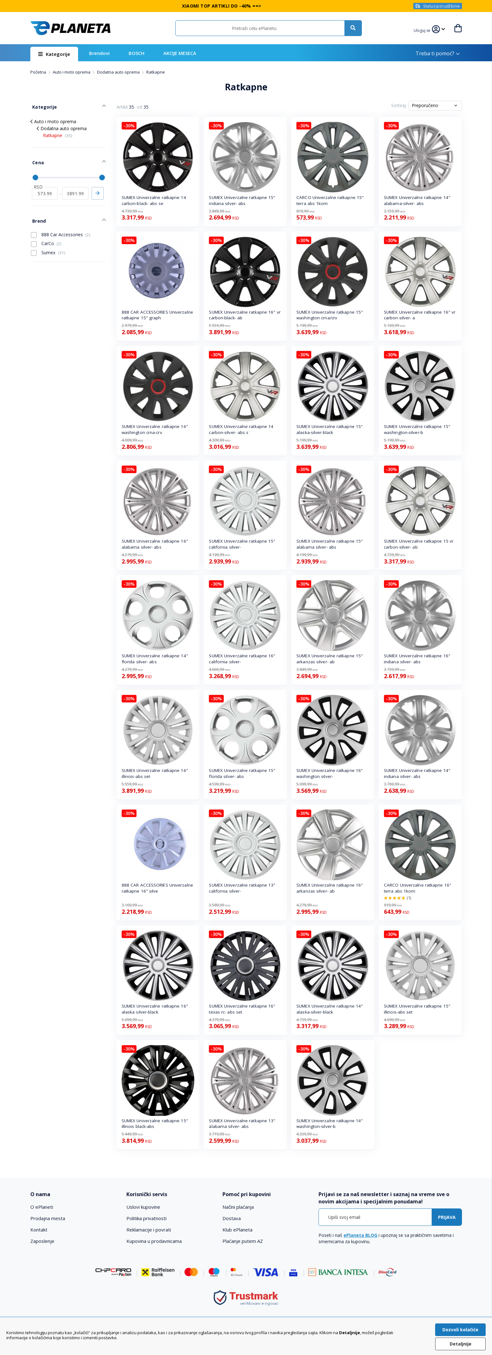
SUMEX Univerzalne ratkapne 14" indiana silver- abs (417, 773)
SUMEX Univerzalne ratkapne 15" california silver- (242, 544)
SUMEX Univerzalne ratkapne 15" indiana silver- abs (242, 200)
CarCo (46, 233)
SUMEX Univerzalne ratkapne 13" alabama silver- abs (242, 1123)
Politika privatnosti (146, 1218)
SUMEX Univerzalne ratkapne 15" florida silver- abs (242, 773)
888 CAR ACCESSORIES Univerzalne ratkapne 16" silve (157, 888)
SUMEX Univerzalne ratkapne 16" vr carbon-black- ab (244, 315)
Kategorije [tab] (42, 105)
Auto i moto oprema (72, 72)
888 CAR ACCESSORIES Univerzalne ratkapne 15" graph (157, 315)
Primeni (98, 185)
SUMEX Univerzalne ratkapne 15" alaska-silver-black (329, 429)
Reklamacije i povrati (148, 1229)
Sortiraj (398, 105)
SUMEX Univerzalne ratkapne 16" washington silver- (329, 773)
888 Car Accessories (60, 224)
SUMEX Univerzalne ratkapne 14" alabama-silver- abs (417, 200)
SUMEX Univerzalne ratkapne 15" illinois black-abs (155, 1123)
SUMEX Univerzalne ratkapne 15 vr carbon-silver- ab (418, 544)
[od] (45, 185)
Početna (38, 72)
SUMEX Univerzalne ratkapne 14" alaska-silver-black (329, 1009)
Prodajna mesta (47, 1218)
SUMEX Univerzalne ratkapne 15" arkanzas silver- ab (329, 659)
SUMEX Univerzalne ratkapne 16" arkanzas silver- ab (329, 888)
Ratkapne (57, 132)
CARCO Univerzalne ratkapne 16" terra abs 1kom (417, 888)
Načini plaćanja (238, 1207)
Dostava (231, 1218)
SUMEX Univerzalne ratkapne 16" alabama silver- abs (155, 544)
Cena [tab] (36, 157)
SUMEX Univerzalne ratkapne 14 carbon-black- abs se (154, 200)
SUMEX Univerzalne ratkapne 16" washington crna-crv (155, 429)
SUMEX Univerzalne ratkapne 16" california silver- (242, 659)
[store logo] (70, 28)
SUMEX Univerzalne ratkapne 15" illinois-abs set (417, 1009)
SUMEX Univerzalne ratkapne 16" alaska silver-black (155, 1009)
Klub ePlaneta (237, 1229)
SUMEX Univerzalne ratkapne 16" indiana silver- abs (417, 659)
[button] (423, 29)
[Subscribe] (447, 1217)
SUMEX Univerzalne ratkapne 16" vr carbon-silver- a (419, 315)
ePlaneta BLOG (360, 1235)
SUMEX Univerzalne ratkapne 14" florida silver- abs (155, 659)
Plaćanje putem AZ (242, 1241)
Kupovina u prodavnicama (154, 1241)
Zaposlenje (42, 1241)
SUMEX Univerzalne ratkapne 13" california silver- (242, 888)
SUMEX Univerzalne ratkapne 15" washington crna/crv (329, 315)
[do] (75, 185)
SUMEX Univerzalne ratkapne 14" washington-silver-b (329, 1123)
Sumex (48, 242)
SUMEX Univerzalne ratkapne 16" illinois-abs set (155, 773)
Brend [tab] (37, 211)
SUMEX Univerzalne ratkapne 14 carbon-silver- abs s (241, 429)
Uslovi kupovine (143, 1207)
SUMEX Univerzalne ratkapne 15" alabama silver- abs (329, 544)
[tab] (74, 1194)
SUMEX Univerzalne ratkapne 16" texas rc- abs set (242, 1009)
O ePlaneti (41, 1207)
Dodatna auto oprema (119, 72)
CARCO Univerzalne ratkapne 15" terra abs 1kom (330, 200)
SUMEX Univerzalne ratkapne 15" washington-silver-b (417, 429)
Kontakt (38, 1229)
